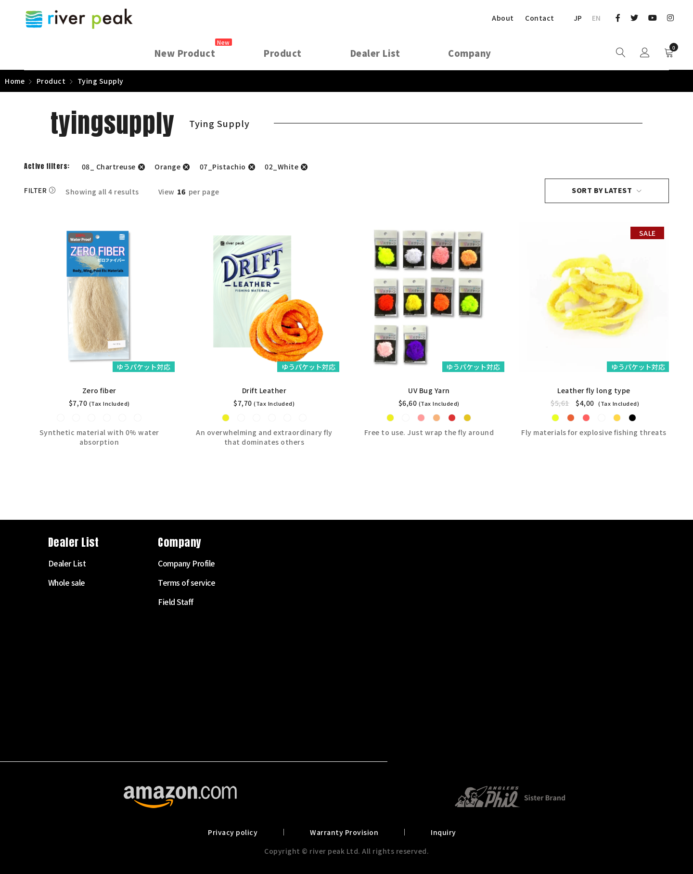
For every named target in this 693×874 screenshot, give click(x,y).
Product (51, 81)
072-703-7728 (60, 686)
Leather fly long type (593, 390)
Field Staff (481, 601)
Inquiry (442, 831)
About (503, 18)
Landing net (264, 717)
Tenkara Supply (270, 659)
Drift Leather (264, 390)
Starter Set (263, 563)
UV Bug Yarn (429, 390)
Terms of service (492, 582)
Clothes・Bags (269, 698)
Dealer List (373, 563)
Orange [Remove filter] (167, 166)
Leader (256, 640)
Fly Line (257, 621)
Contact (539, 18)
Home (15, 81)
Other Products (270, 736)
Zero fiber (99, 390)
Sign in (645, 53)
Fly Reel (258, 601)
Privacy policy (234, 831)
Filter (35, 190)
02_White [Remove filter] (281, 166)
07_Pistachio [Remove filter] (223, 166)
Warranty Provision (344, 831)
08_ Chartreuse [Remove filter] (109, 166)
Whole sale (372, 582)
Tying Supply (266, 678)
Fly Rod (257, 582)
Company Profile (492, 563)
